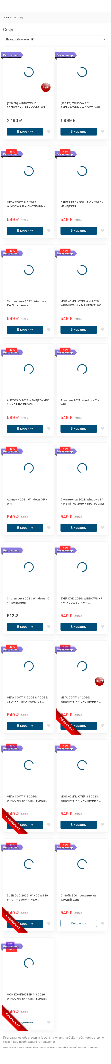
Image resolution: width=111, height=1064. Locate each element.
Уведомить (78, 923)
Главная (7, 17)
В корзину (25, 131)
